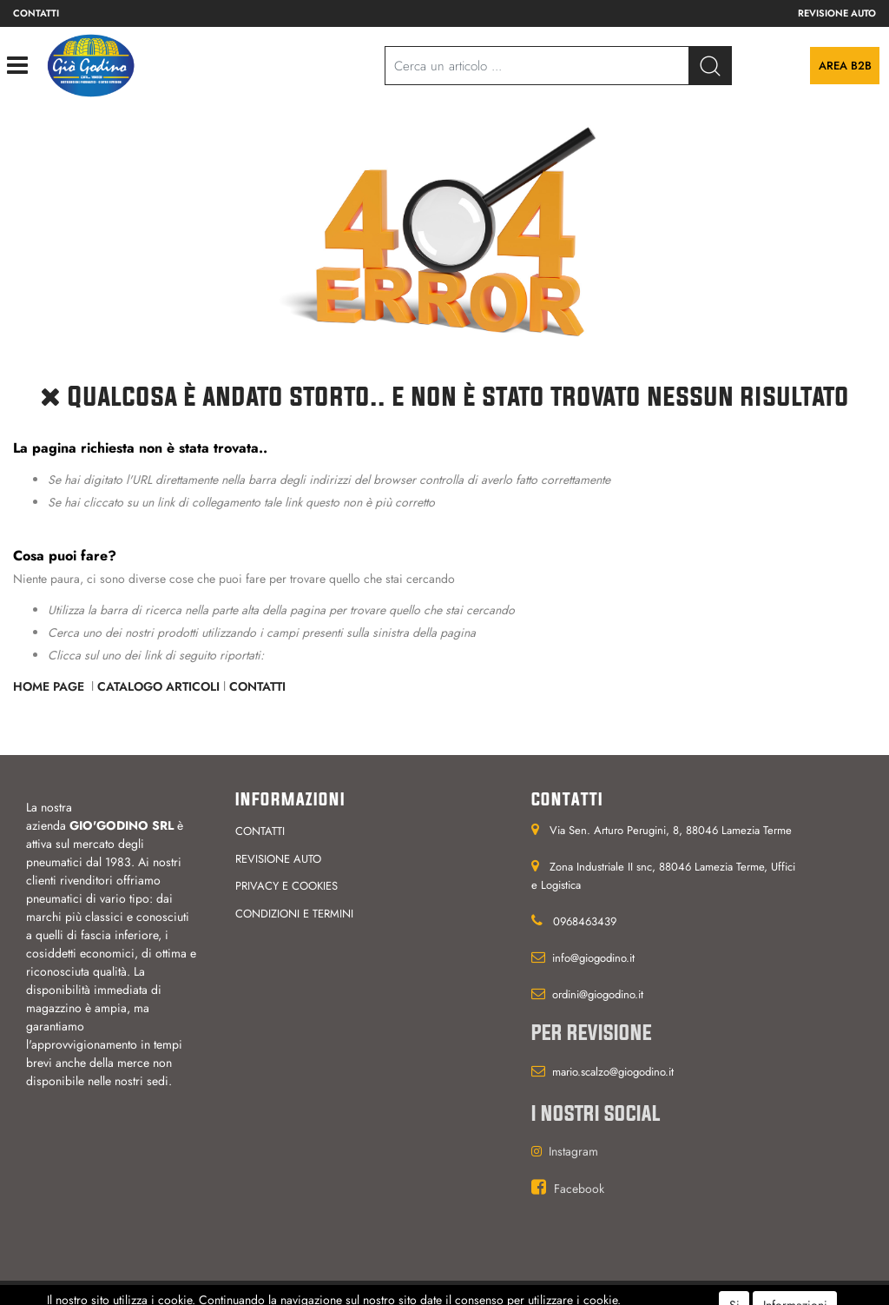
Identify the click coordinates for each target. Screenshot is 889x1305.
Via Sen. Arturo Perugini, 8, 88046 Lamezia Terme (671, 830)
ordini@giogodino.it (597, 994)
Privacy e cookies (286, 886)
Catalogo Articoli (158, 686)
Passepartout (472, 1293)
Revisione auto (837, 13)
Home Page (50, 686)
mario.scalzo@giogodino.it (613, 1071)
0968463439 (584, 921)
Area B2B (845, 65)
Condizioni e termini (294, 913)
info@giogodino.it (593, 958)
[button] (710, 65)
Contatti (36, 13)
